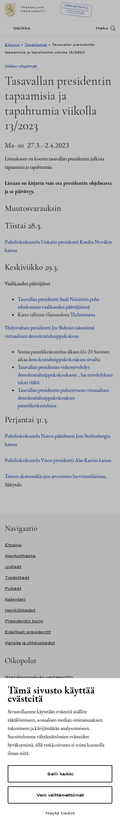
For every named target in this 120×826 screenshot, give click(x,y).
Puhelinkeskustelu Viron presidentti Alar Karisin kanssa (58, 460)
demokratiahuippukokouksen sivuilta (64, 359)
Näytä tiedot (60, 813)
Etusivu (12, 44)
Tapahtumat (35, 44)
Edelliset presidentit (28, 632)
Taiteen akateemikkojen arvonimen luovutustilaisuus (55, 476)
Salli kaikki (60, 774)
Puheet (13, 588)
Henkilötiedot (20, 610)
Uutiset (13, 566)
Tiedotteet (17, 577)
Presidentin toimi (24, 621)
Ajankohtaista (20, 555)
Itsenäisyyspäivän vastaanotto (39, 677)
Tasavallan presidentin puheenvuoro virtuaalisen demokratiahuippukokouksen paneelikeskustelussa (63, 398)
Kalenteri (15, 599)
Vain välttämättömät (60, 795)
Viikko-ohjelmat (21, 66)
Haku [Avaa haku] (102, 28)
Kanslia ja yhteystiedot (30, 642)
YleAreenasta (82, 314)
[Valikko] (19, 28)
